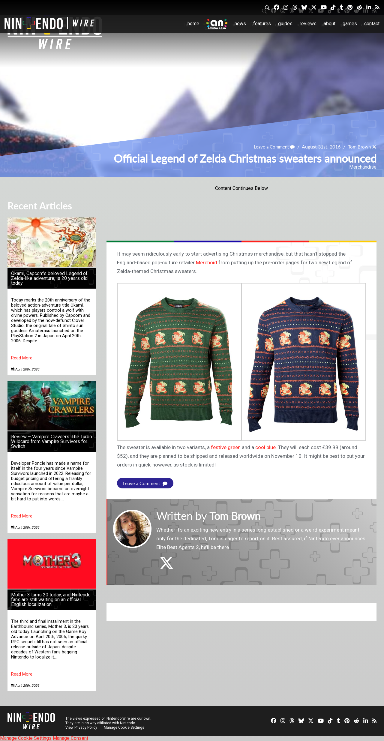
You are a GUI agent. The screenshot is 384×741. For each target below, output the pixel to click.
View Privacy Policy (81, 727)
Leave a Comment (271, 146)
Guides (285, 23)
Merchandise (362, 167)
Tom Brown (358, 146)
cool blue (265, 447)
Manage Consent (70, 738)
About (329, 23)
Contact (372, 23)
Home (193, 23)
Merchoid (206, 263)
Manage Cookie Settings (124, 727)
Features (262, 23)
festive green (226, 447)
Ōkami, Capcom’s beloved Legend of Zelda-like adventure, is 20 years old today (49, 278)
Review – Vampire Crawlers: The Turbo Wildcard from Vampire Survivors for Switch (51, 441)
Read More (21, 358)
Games (350, 23)
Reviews (308, 23)
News (240, 23)
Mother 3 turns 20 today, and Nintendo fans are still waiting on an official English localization (51, 599)
